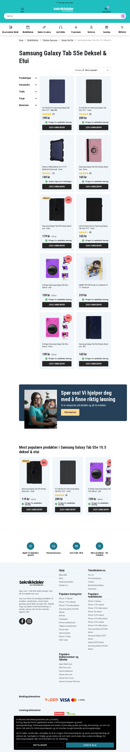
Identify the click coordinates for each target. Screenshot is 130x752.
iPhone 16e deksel (95, 612)
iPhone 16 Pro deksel (96, 615)
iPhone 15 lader (65, 636)
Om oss (91, 575)
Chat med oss (70, 412)
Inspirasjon (92, 589)
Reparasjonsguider (66, 582)
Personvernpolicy (94, 578)
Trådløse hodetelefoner (68, 626)
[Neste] (108, 483)
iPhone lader (63, 629)
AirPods (62, 616)
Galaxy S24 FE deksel (96, 642)
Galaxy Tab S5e (67, 40)
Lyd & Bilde (60, 29)
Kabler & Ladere (44, 29)
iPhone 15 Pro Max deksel (97, 625)
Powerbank (76, 29)
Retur (61, 578)
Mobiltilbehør (28, 29)
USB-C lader (63, 640)
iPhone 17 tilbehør (66, 598)
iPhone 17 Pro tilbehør (67, 602)
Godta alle (90, 745)
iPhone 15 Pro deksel (96, 622)
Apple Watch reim (65, 664)
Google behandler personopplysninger (83, 728)
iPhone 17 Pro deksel (96, 605)
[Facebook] (22, 620)
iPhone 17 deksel (94, 601)
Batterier (91, 29)
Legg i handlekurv (57, 127)
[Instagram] (29, 620)
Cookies (91, 582)
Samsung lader (64, 633)
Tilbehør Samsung (49, 40)
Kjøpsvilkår (63, 575)
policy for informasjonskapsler (39, 728)
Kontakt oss (63, 585)
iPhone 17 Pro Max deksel (97, 608)
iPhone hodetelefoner (67, 623)
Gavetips (106, 29)
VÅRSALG (122, 29)
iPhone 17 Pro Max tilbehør (69, 605)
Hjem (21, 40)
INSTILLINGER (40, 745)
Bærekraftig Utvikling (95, 585)
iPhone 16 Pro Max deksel (97, 618)
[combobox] (65, 16)
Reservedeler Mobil (10, 29)
